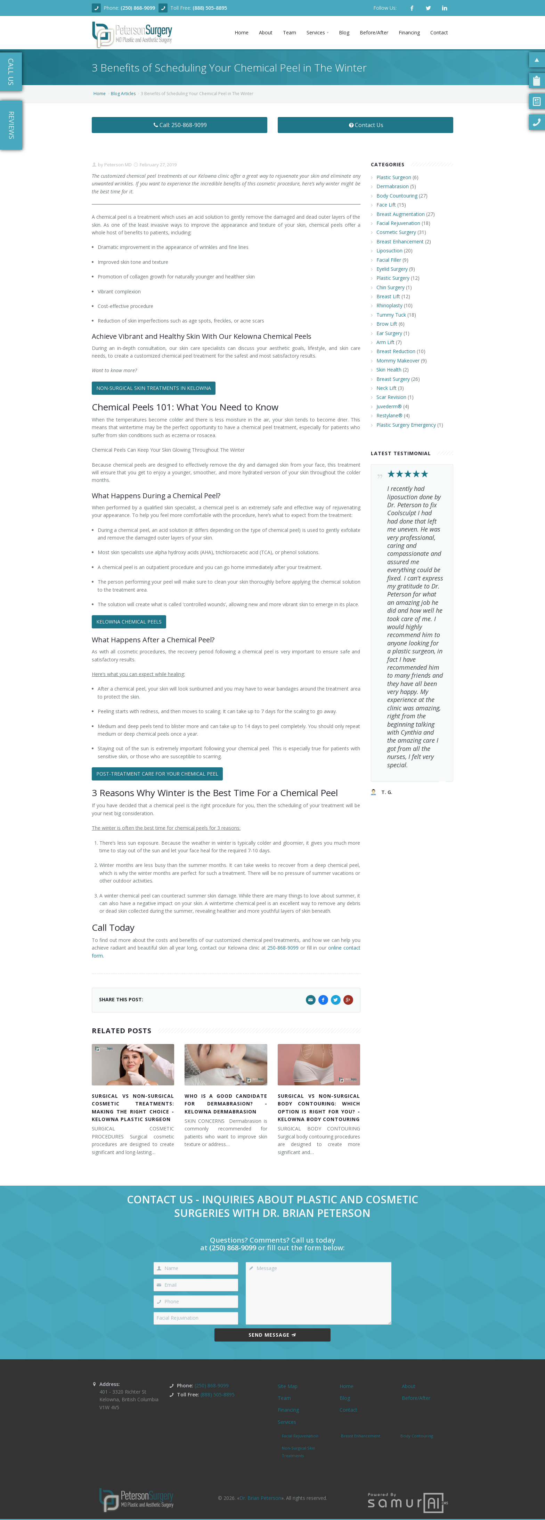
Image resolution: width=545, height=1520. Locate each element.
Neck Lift (386, 388)
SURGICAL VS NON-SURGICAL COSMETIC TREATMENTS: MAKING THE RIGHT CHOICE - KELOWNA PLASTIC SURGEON (133, 1107)
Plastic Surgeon (393, 177)
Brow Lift (386, 323)
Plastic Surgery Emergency (406, 424)
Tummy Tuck (391, 314)
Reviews (11, 125)
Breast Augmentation (400, 214)
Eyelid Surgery (392, 269)
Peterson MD (117, 164)
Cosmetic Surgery (396, 232)
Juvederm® (389, 406)
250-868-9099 (283, 947)
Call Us (11, 71)
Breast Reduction (395, 351)
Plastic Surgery (392, 278)
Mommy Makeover (398, 360)
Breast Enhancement (400, 241)
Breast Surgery (393, 379)
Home (99, 94)
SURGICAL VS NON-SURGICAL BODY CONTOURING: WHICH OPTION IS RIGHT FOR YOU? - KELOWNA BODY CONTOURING (319, 1107)
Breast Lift (388, 296)
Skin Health (388, 369)
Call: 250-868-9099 (179, 125)
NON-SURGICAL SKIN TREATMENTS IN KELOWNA (153, 388)
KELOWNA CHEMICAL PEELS (129, 621)
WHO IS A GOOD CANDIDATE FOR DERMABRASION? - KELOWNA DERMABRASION (226, 1104)
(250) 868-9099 (138, 8)
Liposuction (389, 250)
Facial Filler (388, 260)
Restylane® (389, 415)
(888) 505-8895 (210, 8)
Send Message (272, 1334)
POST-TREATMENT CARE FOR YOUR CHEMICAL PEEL (157, 773)
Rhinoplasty (389, 305)
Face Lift (386, 204)
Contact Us (365, 125)
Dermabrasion (392, 186)
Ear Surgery (389, 333)
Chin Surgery (390, 287)
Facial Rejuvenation (398, 223)
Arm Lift (385, 342)
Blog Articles (123, 94)
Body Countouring (396, 195)
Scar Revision (391, 397)
